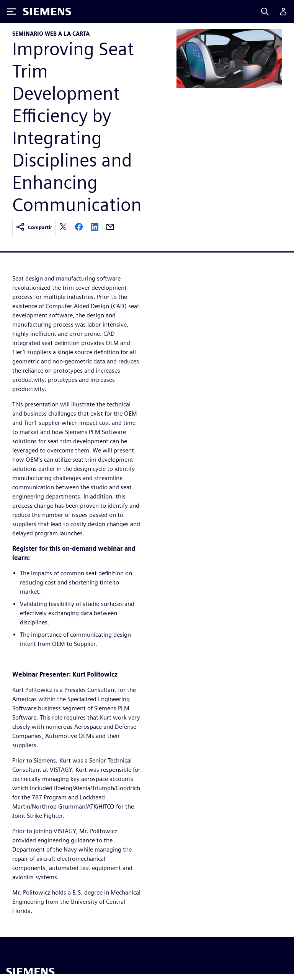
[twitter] (63, 227)
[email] (110, 227)
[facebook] (79, 227)
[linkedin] (94, 227)
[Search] (265, 11)
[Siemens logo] (47, 11)
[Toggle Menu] (11, 11)
